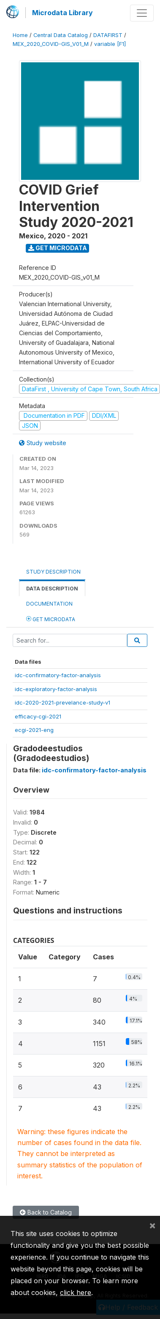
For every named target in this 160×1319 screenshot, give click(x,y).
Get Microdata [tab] (50, 618)
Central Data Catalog (60, 35)
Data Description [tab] (52, 588)
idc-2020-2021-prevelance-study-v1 (62, 702)
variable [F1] (110, 44)
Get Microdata (57, 247)
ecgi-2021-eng (34, 729)
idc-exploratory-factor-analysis (56, 689)
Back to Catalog (46, 1212)
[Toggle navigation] (142, 13)
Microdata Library (62, 12)
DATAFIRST (107, 35)
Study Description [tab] (53, 572)
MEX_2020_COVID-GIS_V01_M (51, 44)
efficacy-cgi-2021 (38, 716)
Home (20, 35)
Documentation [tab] (49, 604)
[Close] (152, 1225)
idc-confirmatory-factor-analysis (58, 675)
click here (75, 1292)
